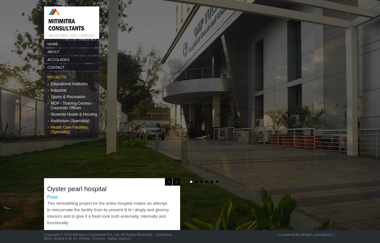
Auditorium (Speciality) (70, 121)
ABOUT (54, 52)
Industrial (59, 90)
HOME (53, 44)
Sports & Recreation (68, 97)
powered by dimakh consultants (306, 235)
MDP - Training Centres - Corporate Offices (72, 105)
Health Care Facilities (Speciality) (69, 129)
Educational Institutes (69, 84)
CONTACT (56, 67)
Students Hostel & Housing (74, 114)
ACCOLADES (59, 60)
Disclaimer (164, 235)
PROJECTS (57, 77)
